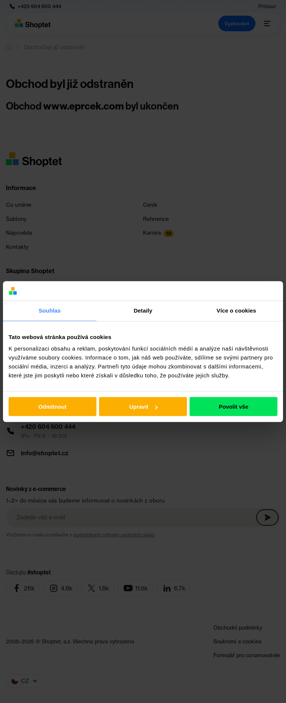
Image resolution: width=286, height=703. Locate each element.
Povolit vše (233, 406)
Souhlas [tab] (50, 310)
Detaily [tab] (143, 310)
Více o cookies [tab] (236, 310)
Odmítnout (52, 406)
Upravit (143, 406)
